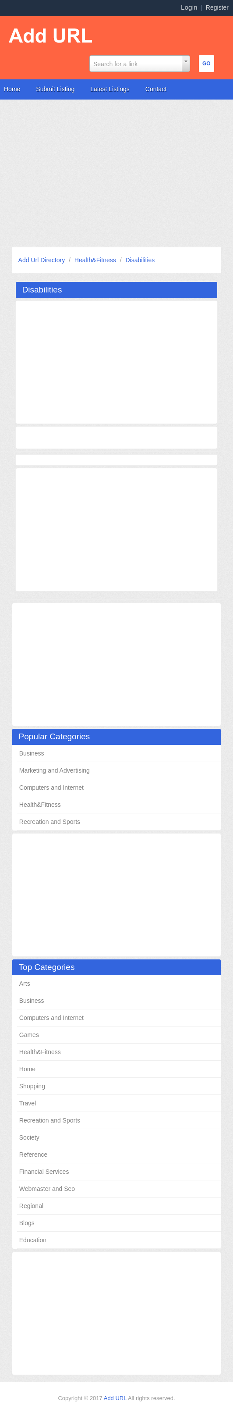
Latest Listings (110, 89)
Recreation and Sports (49, 821)
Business (31, 753)
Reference (33, 1154)
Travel (27, 1103)
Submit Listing (55, 89)
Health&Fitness (96, 260)
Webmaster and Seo (47, 1188)
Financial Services (44, 1171)
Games (29, 1034)
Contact (155, 89)
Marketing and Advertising (54, 770)
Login (189, 7)
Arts (24, 983)
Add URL (116, 1398)
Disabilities (140, 260)
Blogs (27, 1222)
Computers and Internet (51, 787)
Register (217, 7)
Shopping (32, 1086)
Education (32, 1240)
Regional (31, 1205)
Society (29, 1137)
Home (12, 89)
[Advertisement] (116, 173)
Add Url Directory (42, 260)
